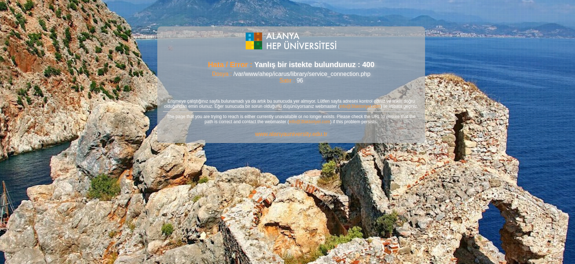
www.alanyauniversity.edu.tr (291, 134)
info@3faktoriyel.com (360, 106)
